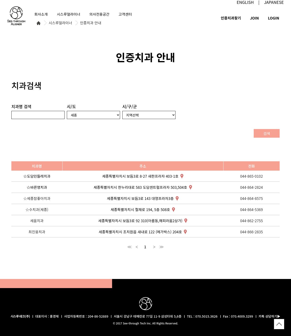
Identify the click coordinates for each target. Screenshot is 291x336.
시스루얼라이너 (60, 23)
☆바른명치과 (37, 187)
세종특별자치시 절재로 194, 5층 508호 (140, 209)
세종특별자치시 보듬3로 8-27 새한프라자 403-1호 (140, 176)
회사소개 (41, 14)
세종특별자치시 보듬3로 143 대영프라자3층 (140, 198)
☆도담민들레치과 (36, 176)
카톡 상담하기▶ (269, 316)
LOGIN (273, 18)
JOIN (254, 18)
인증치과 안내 (90, 23)
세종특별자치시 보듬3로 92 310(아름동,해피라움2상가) (140, 220)
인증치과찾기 (231, 18)
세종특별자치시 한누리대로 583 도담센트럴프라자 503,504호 (140, 187)
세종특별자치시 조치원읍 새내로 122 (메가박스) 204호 (140, 231)
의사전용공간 (99, 14)
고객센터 (125, 14)
